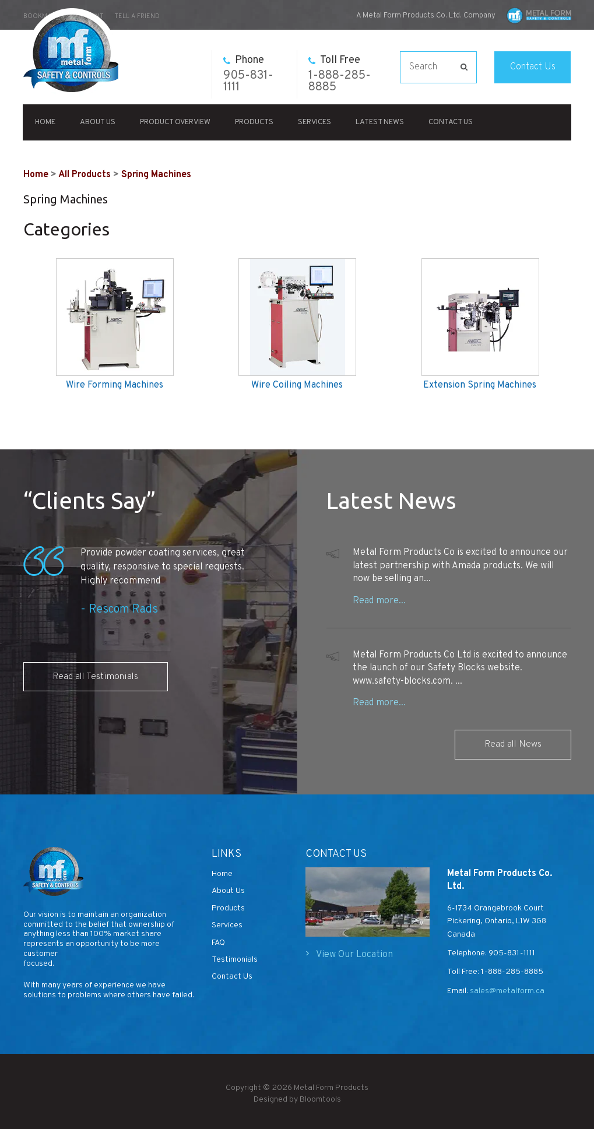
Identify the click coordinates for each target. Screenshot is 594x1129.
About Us (98, 122)
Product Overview (175, 122)
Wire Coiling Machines (297, 385)
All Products (84, 175)
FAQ (218, 943)
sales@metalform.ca (506, 991)
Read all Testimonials (96, 677)
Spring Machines (156, 175)
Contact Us (533, 67)
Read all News (513, 744)
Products (255, 122)
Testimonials (235, 960)
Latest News (380, 122)
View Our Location (354, 955)
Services (315, 122)
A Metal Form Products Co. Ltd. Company (425, 15)
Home (46, 122)
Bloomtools (320, 1104)
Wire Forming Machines (114, 385)
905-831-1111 (248, 74)
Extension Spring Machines (479, 385)
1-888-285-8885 (339, 74)
